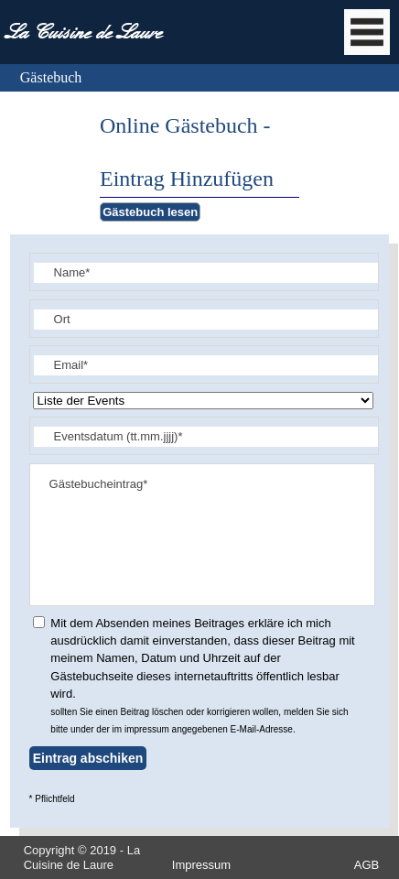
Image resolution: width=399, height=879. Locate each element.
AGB (366, 865)
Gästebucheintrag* (202, 534)
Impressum (201, 865)
